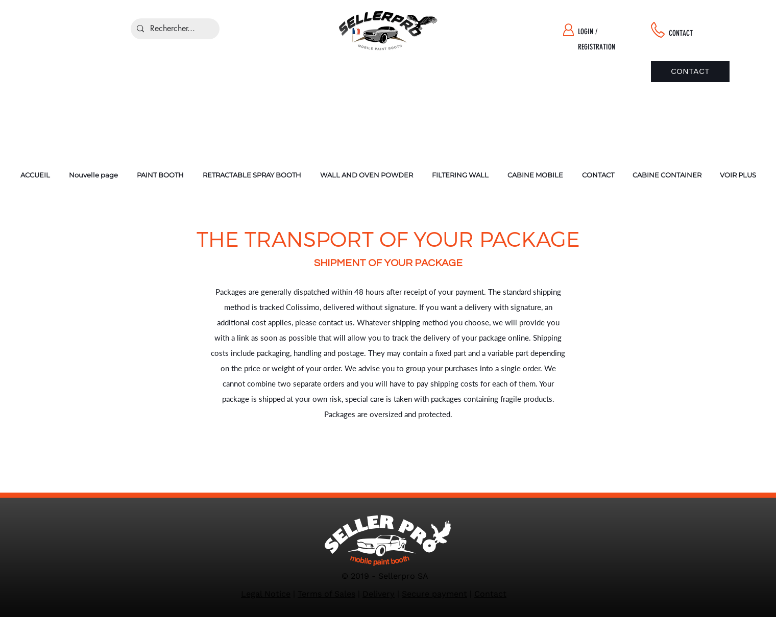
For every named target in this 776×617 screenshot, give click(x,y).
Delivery (378, 594)
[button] (160, 175)
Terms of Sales (326, 594)
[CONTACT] (690, 71)
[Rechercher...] (174, 28)
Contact (490, 594)
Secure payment (434, 594)
